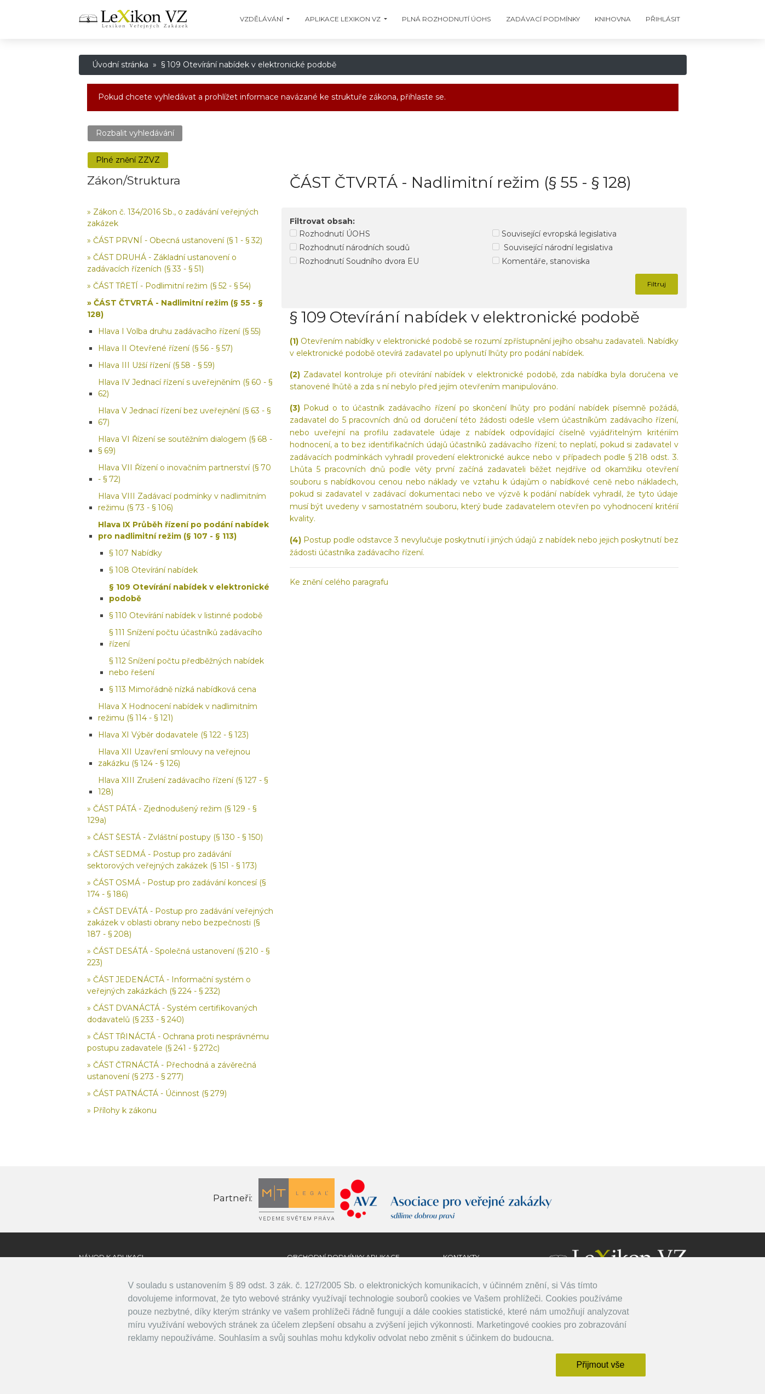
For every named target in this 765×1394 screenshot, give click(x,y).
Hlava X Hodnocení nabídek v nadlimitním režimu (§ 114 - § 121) (177, 712)
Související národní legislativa (552, 247)
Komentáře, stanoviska (541, 261)
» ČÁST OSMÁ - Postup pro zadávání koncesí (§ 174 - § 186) (176, 888)
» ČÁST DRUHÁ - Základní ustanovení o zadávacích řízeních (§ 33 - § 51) (162, 263)
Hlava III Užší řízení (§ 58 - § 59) (156, 365)
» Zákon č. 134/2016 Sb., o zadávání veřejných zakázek (172, 217)
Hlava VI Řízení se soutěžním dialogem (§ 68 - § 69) (185, 445)
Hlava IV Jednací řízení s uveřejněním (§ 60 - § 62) (185, 388)
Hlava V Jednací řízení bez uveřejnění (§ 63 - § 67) (184, 416)
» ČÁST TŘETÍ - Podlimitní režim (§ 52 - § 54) (169, 286)
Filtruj (656, 284)
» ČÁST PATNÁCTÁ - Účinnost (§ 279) (157, 1093)
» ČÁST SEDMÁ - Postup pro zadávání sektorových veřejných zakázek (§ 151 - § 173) (172, 860)
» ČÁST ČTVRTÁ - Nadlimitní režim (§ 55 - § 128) (175, 308)
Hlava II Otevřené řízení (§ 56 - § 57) (165, 348)
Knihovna (613, 19)
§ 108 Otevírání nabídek (153, 570)
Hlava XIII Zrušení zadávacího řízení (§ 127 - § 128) (183, 786)
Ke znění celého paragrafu (339, 582)
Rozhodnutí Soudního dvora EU (354, 261)
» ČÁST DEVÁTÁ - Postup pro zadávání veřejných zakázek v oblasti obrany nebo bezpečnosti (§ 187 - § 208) (180, 922)
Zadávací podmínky (543, 19)
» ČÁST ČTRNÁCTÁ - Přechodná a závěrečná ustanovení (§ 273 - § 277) (171, 1070)
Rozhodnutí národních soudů (350, 247)
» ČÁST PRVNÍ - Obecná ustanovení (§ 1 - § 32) (174, 240)
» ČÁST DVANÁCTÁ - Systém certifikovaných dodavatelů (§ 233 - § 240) (172, 1013)
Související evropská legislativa (554, 234)
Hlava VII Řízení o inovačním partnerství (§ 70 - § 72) (184, 473)
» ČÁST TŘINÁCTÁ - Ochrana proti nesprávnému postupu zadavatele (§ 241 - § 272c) (178, 1042)
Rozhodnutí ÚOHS (330, 234)
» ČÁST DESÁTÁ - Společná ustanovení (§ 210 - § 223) (178, 956)
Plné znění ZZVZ (128, 160)
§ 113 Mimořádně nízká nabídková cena (182, 689)
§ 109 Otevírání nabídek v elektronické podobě (189, 592)
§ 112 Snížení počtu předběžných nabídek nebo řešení (186, 666)
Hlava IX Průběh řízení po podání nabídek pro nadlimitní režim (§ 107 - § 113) (183, 530)
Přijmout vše (600, 1364)
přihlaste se (422, 97)
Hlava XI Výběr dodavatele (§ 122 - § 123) (173, 735)
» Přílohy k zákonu (122, 1110)
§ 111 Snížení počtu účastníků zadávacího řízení (185, 638)
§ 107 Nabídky (135, 553)
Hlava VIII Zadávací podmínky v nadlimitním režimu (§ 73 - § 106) (182, 501)
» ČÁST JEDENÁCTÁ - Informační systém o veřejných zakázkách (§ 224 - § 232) (169, 985)
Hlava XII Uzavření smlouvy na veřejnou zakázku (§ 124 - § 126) (174, 757)
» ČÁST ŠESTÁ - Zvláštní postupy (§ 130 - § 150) (175, 837)
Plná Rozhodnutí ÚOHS (446, 19)
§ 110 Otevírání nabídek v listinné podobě (185, 615)
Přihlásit (663, 19)
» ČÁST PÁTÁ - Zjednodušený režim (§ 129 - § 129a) (171, 814)
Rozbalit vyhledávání (135, 133)
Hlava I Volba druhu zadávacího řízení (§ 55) (179, 331)
